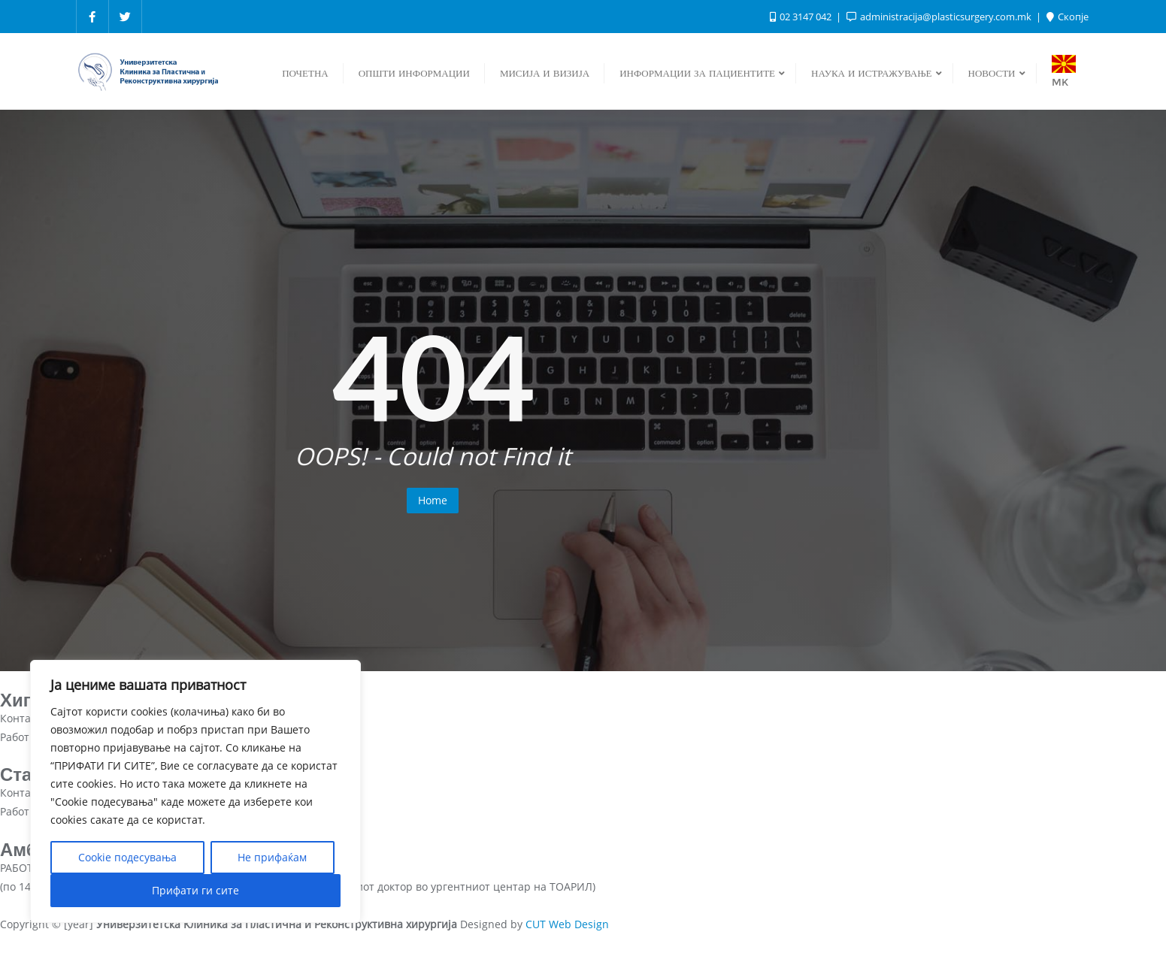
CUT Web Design (567, 924)
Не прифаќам (272, 857)
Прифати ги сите (195, 890)
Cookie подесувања (127, 857)
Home (432, 500)
